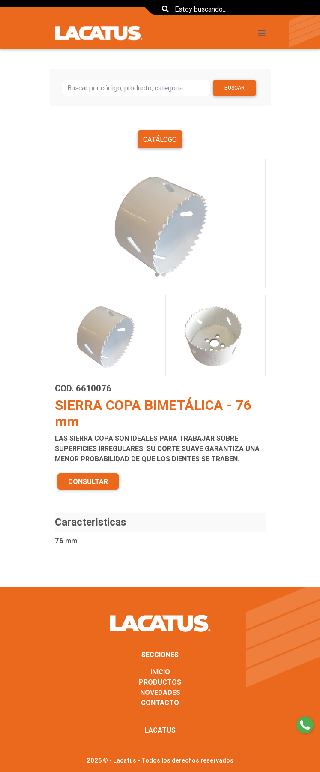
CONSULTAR (88, 481)
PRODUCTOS (160, 682)
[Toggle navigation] (264, 33)
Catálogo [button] (160, 139)
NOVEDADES (160, 692)
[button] (71, 223)
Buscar (234, 87)
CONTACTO (160, 702)
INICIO (160, 671)
